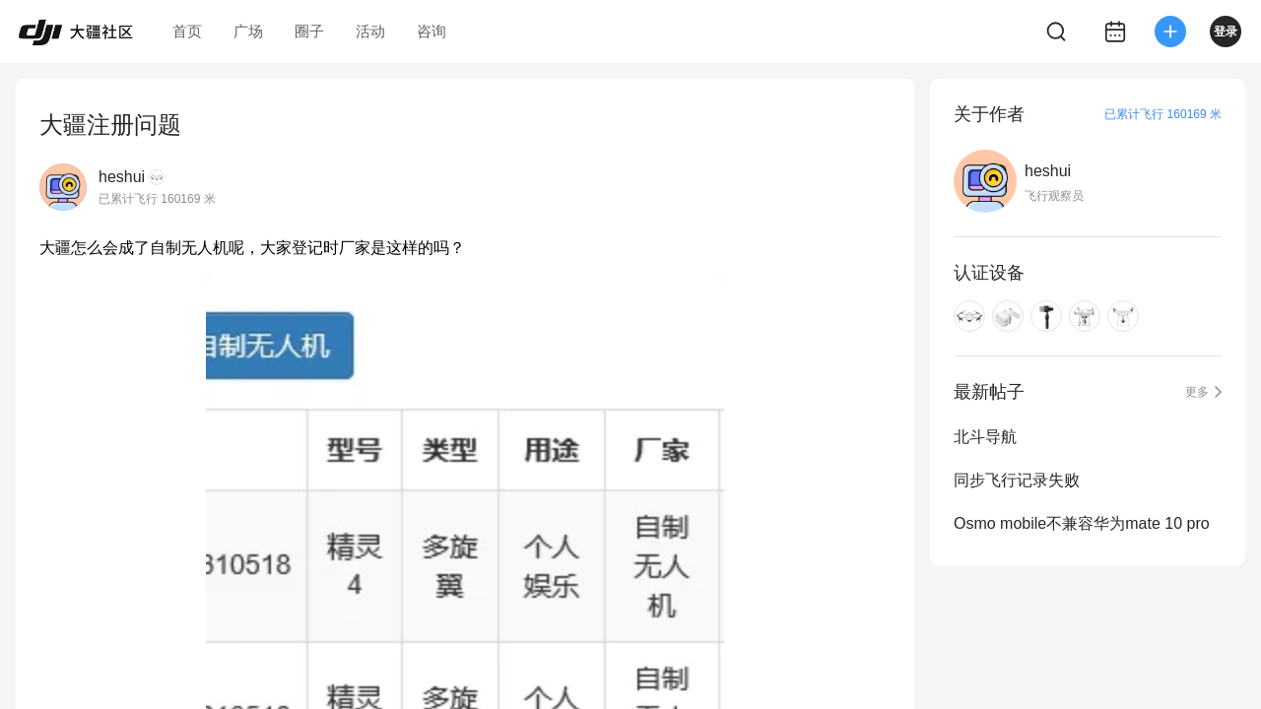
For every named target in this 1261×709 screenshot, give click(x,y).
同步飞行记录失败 (1017, 480)
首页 (187, 31)
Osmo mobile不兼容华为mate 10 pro (1082, 523)
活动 (370, 31)
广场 (248, 31)
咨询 (431, 31)
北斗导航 (985, 436)
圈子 (309, 31)
